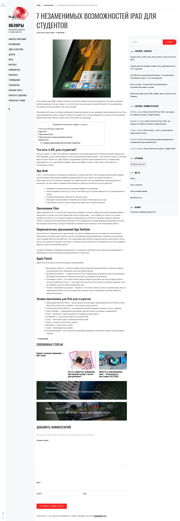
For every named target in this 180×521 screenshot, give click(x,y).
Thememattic (100, 516)
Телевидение (14, 80)
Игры (11, 59)
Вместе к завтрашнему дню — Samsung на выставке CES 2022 (110, 374)
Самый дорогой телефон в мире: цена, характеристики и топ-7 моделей (152, 67)
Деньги (12, 54)
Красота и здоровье (18, 95)
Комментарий (42, 440)
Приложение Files (45, 134)
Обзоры (16, 25)
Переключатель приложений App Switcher (55, 137)
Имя (39, 483)
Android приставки (17, 39)
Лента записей (136, 185)
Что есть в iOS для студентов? (51, 129)
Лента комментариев (138, 191)
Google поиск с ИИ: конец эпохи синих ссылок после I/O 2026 (153, 58)
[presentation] (54, 473)
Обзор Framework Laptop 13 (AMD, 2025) (159, 149)
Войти (132, 178)
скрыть (84, 124)
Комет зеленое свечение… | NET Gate (50, 354)
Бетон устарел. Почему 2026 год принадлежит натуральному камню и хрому (148, 85)
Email (39, 494)
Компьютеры (14, 69)
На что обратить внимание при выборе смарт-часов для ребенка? (81, 374)
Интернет (13, 64)
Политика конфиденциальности (143, 212)
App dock (42, 132)
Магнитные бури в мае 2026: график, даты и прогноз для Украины (153, 95)
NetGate (61, 33)
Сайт (85, 494)
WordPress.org (136, 198)
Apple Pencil (43, 140)
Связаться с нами (17, 100)
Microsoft (13, 75)
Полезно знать (15, 90)
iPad (53, 101)
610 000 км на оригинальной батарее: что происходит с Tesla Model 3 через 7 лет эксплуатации (152, 76)
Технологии (14, 85)
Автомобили (14, 44)
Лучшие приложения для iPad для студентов (60, 143)
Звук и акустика (16, 49)
